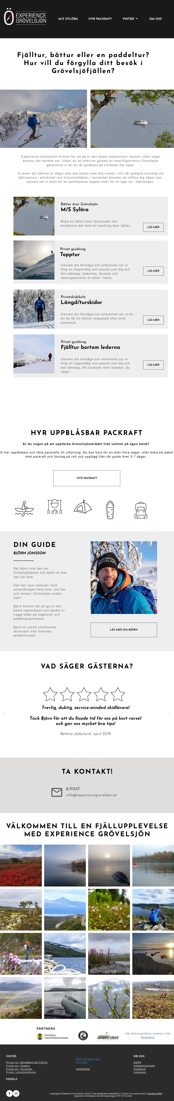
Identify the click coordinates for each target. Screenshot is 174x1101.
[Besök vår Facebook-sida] (9, 1093)
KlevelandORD (155, 1093)
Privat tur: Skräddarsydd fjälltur (27, 1062)
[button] (3, 714)
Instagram (140, 1072)
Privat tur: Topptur (18, 1065)
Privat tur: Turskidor (19, 1069)
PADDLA (11, 1078)
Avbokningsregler (144, 1065)
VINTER (11, 1056)
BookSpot (148, 1037)
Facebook (140, 1069)
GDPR (137, 1062)
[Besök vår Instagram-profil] (16, 1093)
